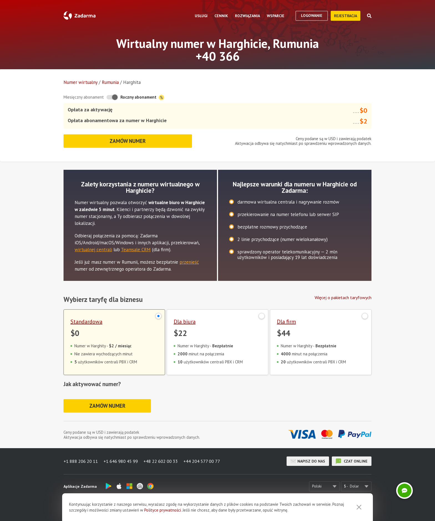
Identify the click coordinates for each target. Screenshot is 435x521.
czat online (352, 461)
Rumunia (110, 82)
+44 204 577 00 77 (201, 461)
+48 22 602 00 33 (160, 461)
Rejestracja (345, 15)
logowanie (311, 15)
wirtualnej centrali (93, 250)
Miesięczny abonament (84, 97)
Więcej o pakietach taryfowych (343, 297)
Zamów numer (128, 141)
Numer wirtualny (80, 82)
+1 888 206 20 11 (81, 461)
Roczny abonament (142, 97)
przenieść (189, 262)
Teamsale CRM (136, 250)
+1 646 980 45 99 (120, 461)
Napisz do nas (307, 461)
